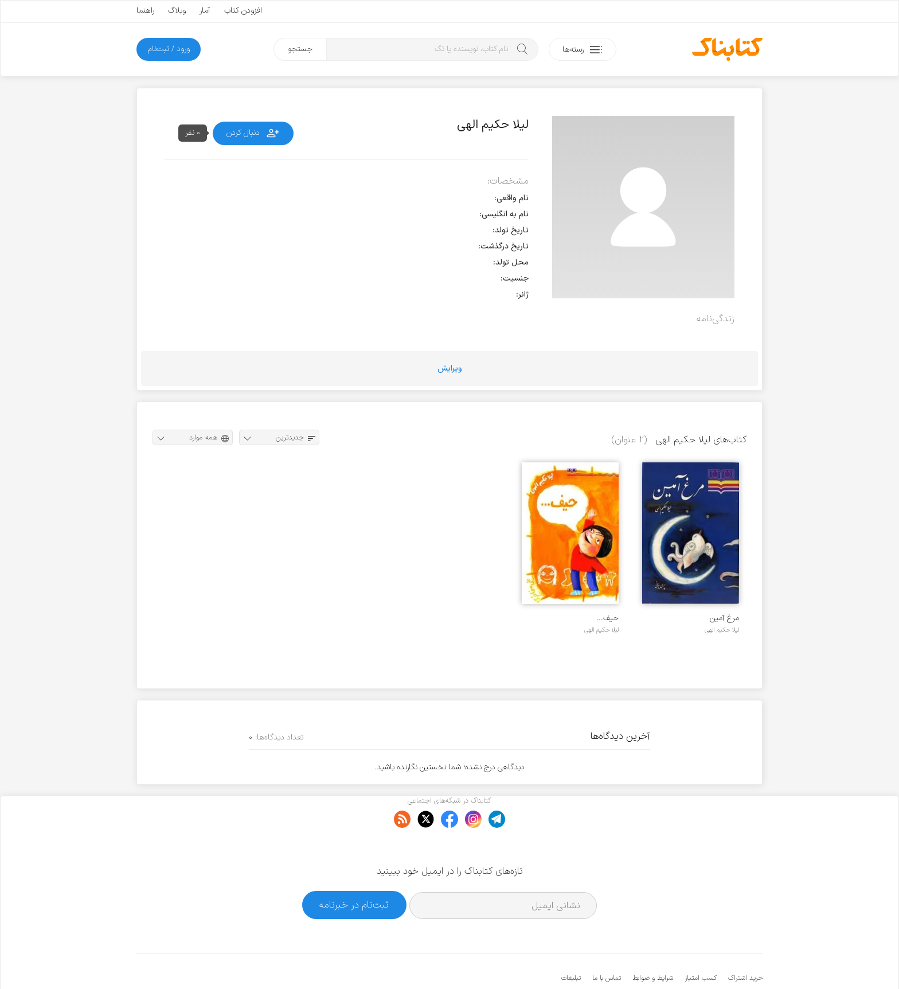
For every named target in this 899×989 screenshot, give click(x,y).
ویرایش (449, 369)
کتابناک (702, 961)
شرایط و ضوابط (652, 943)
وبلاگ (177, 11)
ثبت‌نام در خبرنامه (354, 870)
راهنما (145, 11)
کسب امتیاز (701, 943)
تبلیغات (571, 943)
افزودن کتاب (243, 11)
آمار (205, 11)
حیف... (607, 618)
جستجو (300, 49)
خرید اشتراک (745, 943)
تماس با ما (606, 943)
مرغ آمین (724, 618)
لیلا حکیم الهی (722, 629)
